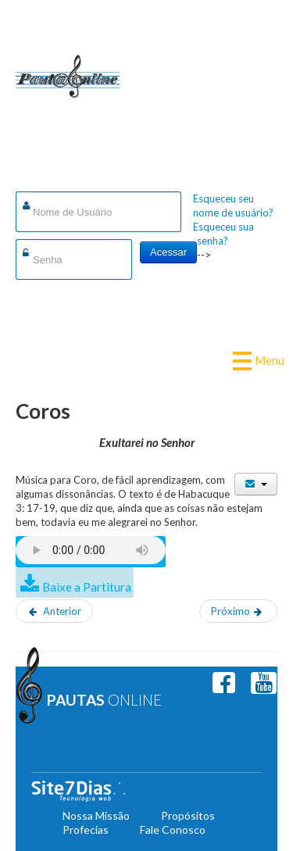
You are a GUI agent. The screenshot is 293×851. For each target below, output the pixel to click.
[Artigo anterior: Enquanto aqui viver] (54, 611)
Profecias (86, 829)
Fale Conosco (172, 829)
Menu (264, 360)
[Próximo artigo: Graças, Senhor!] (238, 611)
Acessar (168, 252)
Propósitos (188, 815)
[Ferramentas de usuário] (255, 484)
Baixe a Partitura (86, 587)
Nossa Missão (96, 815)
